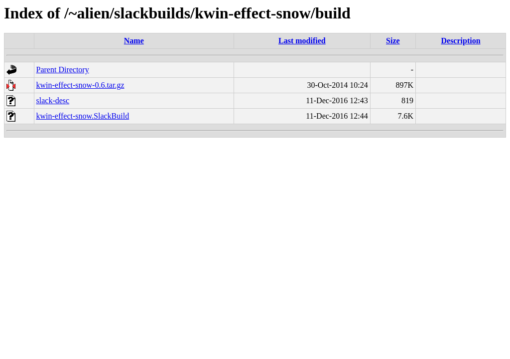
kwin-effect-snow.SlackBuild (82, 116)
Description (460, 40)
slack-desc (53, 100)
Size (393, 40)
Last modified (302, 40)
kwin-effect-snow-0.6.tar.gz (80, 85)
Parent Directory (62, 69)
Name (134, 40)
